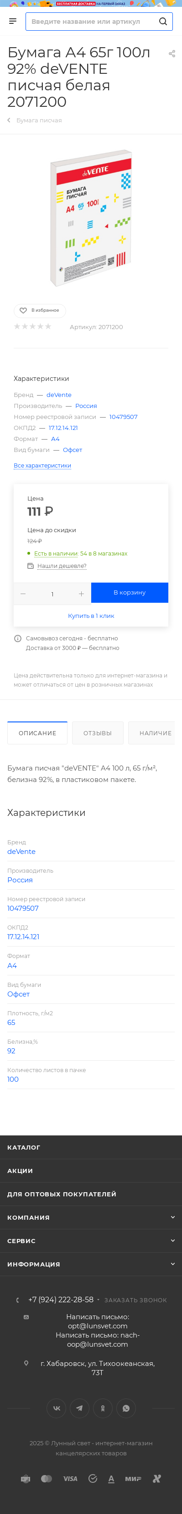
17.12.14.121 (63, 427)
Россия (86, 405)
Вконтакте (56, 1408)
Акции (20, 1170)
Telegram (79, 1408)
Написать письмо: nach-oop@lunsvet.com (98, 1340)
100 (13, 1079)
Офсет (72, 449)
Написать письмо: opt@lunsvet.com (97, 1321)
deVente (59, 394)
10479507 (123, 416)
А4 (55, 438)
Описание (37, 733)
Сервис (21, 1240)
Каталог (24, 1147)
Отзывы (97, 733)
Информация (34, 1264)
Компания (28, 1217)
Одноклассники (103, 1408)
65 (11, 1022)
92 (11, 1050)
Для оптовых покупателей (61, 1194)
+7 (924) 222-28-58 (61, 1300)
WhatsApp (126, 1408)
